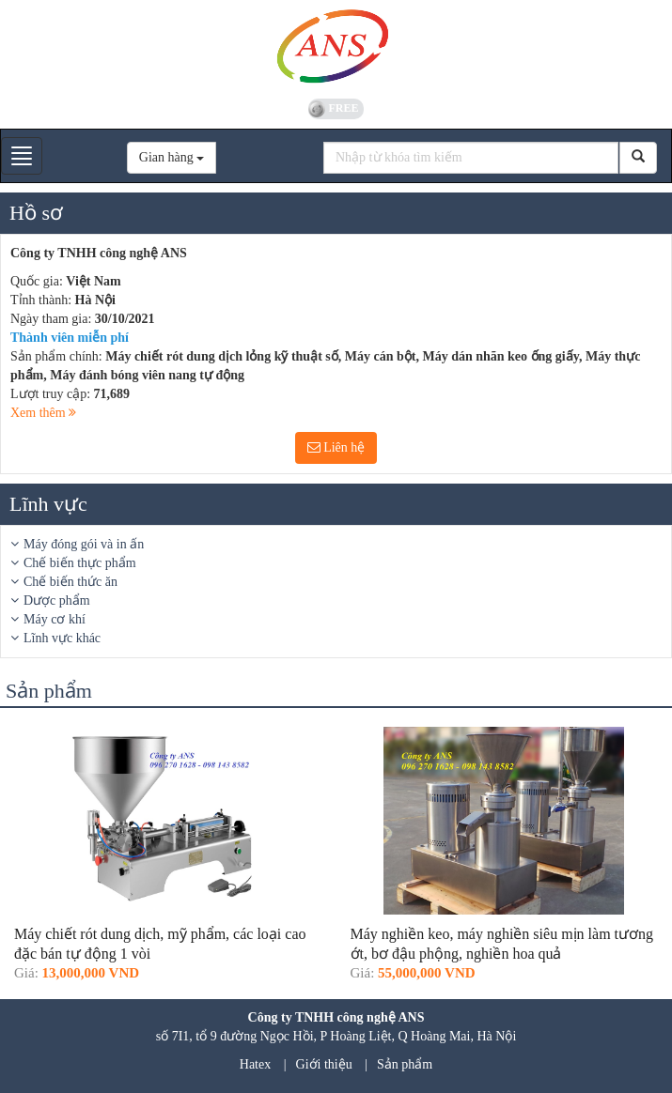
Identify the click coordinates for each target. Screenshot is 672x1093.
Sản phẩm (404, 1064)
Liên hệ (336, 447)
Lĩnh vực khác (62, 638)
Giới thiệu (324, 1064)
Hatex (255, 1064)
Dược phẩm (56, 600)
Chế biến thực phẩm (79, 563)
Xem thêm (43, 413)
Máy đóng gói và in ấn (83, 544)
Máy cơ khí (54, 619)
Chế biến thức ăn (70, 582)
